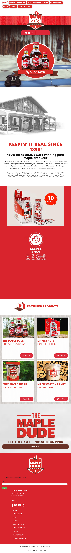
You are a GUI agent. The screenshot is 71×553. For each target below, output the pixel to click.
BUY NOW (27, 355)
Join (4, 488)
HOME (15, 510)
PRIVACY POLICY (18, 535)
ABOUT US (35, 447)
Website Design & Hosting (32, 550)
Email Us (14, 500)
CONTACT (16, 531)
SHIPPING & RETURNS (20, 538)
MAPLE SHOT (17, 514)
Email (4, 482)
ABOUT (15, 521)
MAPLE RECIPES (18, 524)
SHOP (15, 517)
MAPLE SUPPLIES (19, 528)
